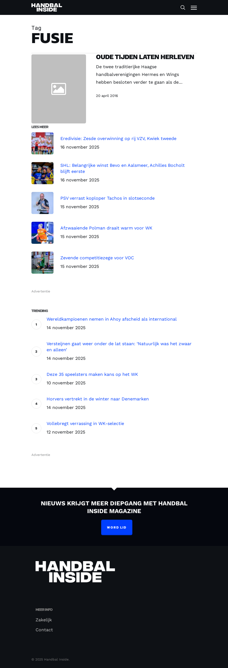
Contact (44, 629)
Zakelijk (44, 619)
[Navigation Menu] (194, 7)
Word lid (117, 527)
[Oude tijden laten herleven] (141, 89)
